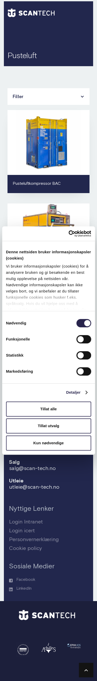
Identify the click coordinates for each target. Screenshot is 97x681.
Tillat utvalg (48, 426)
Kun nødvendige (48, 443)
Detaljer (73, 392)
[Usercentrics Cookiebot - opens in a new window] (69, 233)
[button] (83, 12)
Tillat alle (48, 409)
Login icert (22, 530)
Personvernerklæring (34, 539)
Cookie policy (25, 548)
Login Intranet (26, 522)
